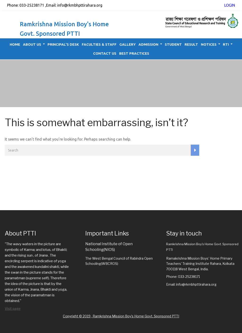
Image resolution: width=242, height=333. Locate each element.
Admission (148, 44)
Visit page (13, 308)
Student (173, 44)
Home (15, 44)
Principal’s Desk (63, 44)
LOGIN (229, 5)
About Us (32, 44)
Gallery (127, 44)
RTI (226, 44)
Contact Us (104, 53)
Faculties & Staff (99, 44)
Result (191, 44)
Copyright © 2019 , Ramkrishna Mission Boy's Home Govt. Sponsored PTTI (121, 316)
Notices (208, 44)
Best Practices (134, 53)
